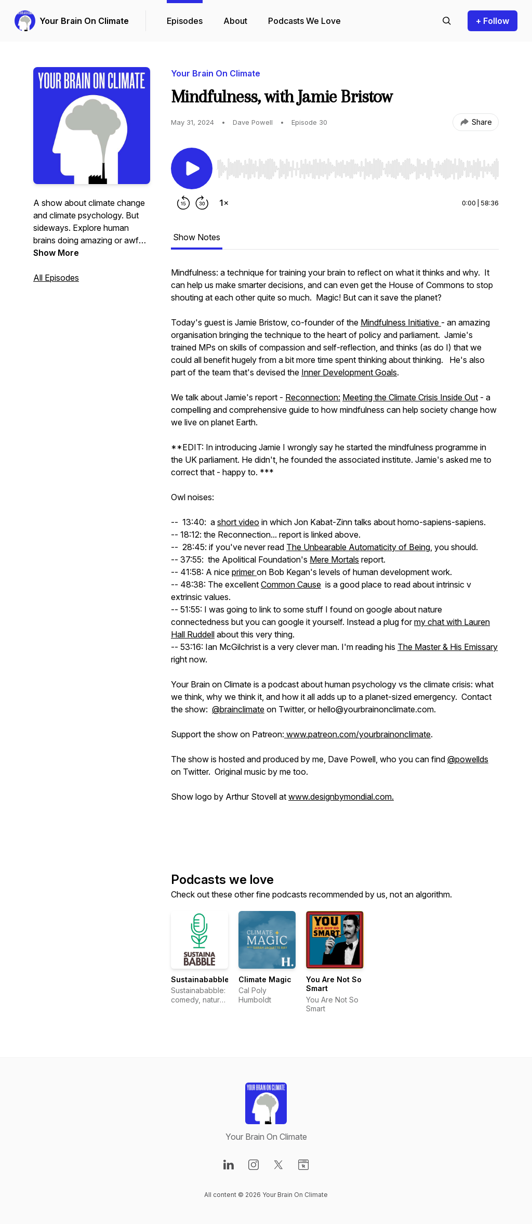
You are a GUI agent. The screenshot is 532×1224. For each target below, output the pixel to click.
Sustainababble (200, 979)
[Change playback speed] (224, 203)
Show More (56, 253)
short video (238, 522)
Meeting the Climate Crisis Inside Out (410, 397)
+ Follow (492, 21)
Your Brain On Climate (84, 21)
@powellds (467, 759)
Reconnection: (312, 397)
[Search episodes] (447, 21)
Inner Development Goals (349, 372)
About (235, 21)
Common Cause (291, 584)
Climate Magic (264, 979)
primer (244, 572)
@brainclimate (238, 709)
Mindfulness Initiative (401, 322)
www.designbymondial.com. (341, 796)
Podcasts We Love (304, 21)
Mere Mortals (334, 559)
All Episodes (56, 277)
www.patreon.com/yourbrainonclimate (357, 734)
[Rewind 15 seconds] (183, 203)
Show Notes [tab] (196, 237)
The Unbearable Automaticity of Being (358, 547)
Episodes (185, 21)
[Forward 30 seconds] (202, 203)
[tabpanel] (335, 552)
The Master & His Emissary (447, 647)
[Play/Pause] (191, 168)
